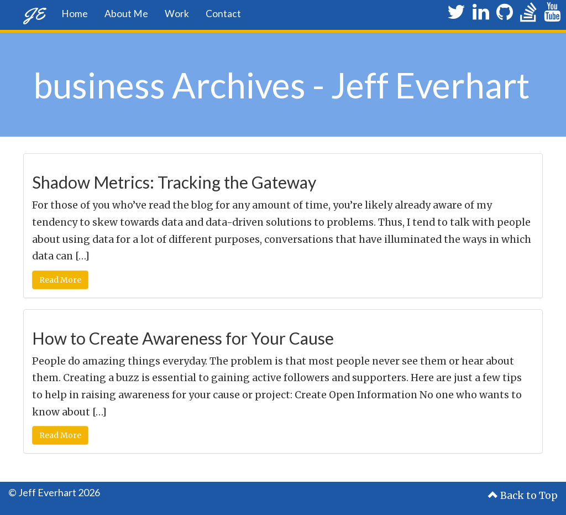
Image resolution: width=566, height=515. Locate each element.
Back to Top (523, 496)
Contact (223, 13)
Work (177, 13)
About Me (126, 13)
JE (34, 13)
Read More (60, 280)
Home (74, 13)
